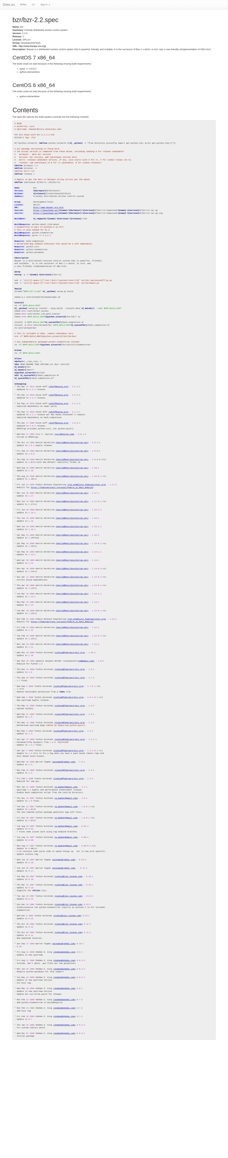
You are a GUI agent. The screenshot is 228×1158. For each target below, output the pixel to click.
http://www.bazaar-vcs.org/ (32, 46)
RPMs (23, 4)
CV (33, 4)
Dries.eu (9, 4)
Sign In (45, 4)
